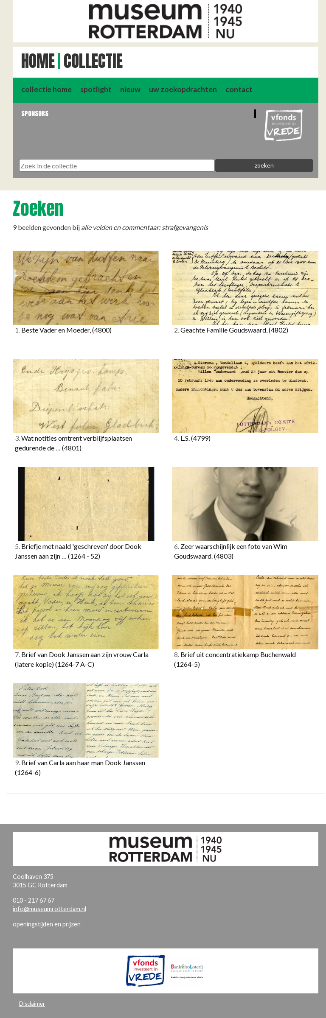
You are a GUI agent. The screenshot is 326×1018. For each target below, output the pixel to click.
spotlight (96, 89)
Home (38, 61)
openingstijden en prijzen (47, 924)
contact (239, 89)
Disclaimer (32, 1003)
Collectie (93, 61)
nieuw (130, 89)
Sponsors (34, 113)
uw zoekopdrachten (183, 89)
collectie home (46, 89)
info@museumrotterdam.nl (49, 908)
